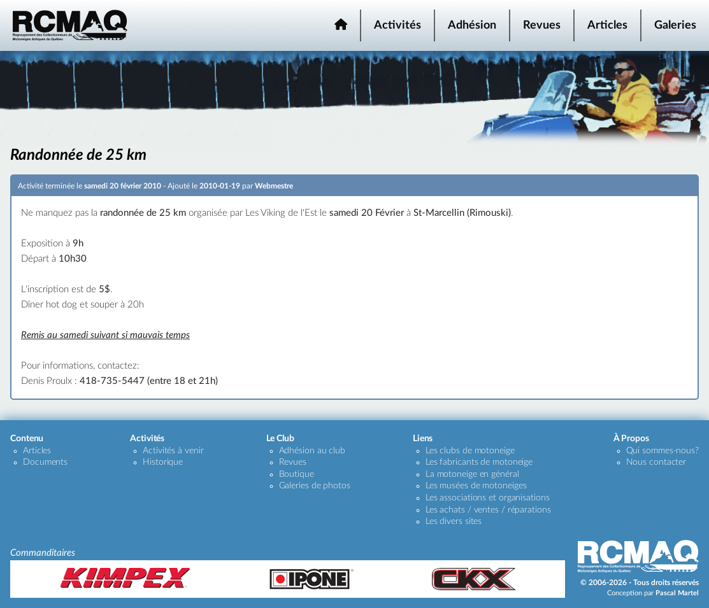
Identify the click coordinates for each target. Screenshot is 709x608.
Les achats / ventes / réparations (488, 509)
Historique (163, 462)
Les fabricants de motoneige (479, 462)
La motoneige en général (472, 474)
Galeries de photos (314, 485)
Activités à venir (173, 450)
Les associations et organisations (488, 497)
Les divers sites (454, 521)
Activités (397, 25)
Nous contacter (656, 462)
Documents (45, 462)
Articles (607, 25)
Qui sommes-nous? (662, 450)
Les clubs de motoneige (470, 450)
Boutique (296, 474)
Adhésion (472, 25)
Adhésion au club (312, 450)
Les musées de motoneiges (476, 485)
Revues (542, 25)
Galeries (675, 25)
